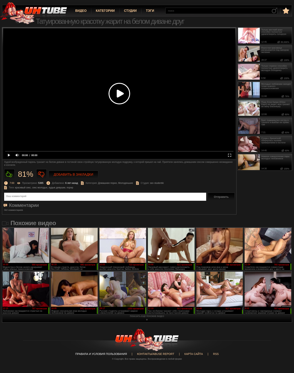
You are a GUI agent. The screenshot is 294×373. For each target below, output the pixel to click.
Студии (130, 10)
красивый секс (23, 187)
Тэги (150, 10)
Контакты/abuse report (155, 354)
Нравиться (9, 174)
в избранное (285, 10)
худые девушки (57, 187)
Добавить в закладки (73, 174)
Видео (81, 10)
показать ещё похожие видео (147, 316)
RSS (216, 354)
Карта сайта (193, 354)
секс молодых (39, 187)
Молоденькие (125, 183)
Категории (105, 10)
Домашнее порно (107, 183)
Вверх (285, 351)
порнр (70, 187)
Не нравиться (41, 174)
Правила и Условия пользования (101, 354)
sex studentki (157, 183)
